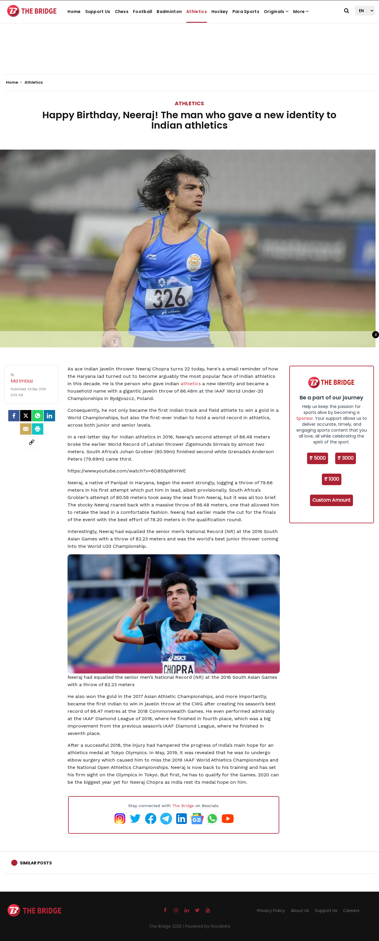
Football (142, 11)
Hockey (219, 11)
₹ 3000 (346, 458)
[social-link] (32, 442)
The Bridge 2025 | (167, 926)
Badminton (169, 11)
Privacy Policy (271, 911)
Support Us (97, 11)
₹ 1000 (331, 479)
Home (74, 11)
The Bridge (183, 805)
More (301, 11)
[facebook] (14, 416)
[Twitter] (26, 416)
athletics (191, 383)
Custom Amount (331, 500)
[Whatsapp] (38, 416)
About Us (300, 911)
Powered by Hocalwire (207, 926)
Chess (122, 11)
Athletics (196, 11)
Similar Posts (36, 863)
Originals (276, 11)
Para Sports (245, 11)
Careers (351, 911)
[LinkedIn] (49, 416)
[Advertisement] (189, 56)
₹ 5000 (317, 458)
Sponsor (304, 418)
